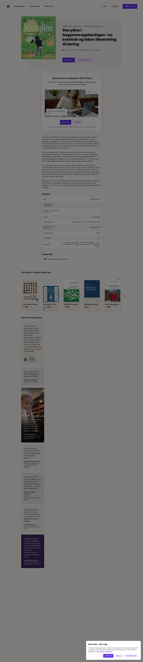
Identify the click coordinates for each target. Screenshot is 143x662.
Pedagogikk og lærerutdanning (56, 214)
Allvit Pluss (49, 6)
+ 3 (106, 26)
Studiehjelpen (19, 6)
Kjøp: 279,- (69, 60)
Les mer (78, 122)
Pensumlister (35, 6)
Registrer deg (130, 6)
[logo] (8, 6)
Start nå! (65, 122)
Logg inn (115, 6)
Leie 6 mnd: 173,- (84, 60)
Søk (104, 6)
